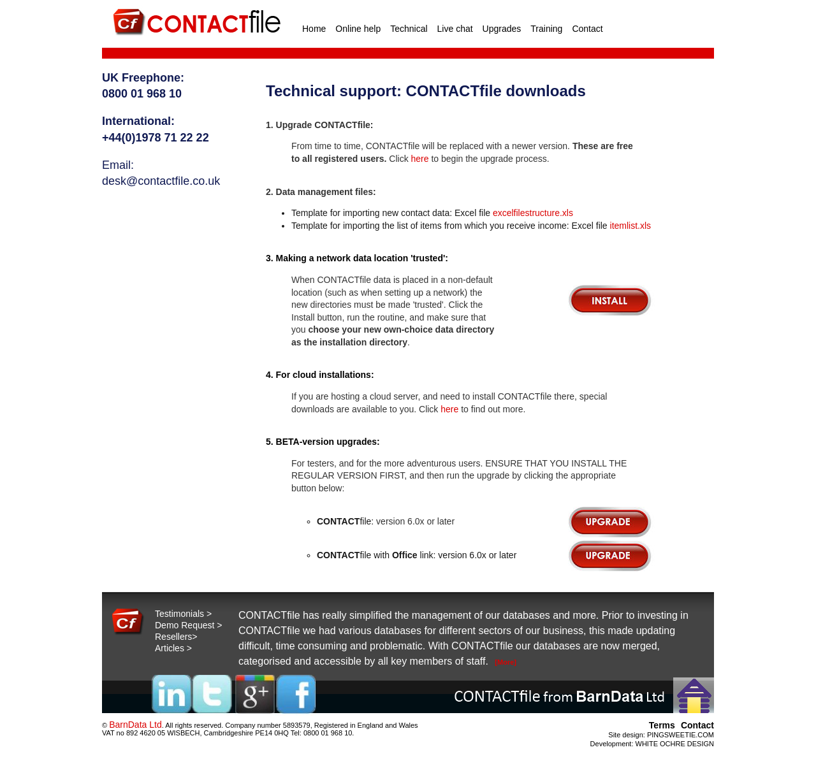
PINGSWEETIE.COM (680, 735)
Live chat (455, 29)
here (420, 159)
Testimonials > (183, 614)
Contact (587, 29)
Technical (408, 29)
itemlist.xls (631, 225)
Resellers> (176, 637)
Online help (358, 29)
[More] (505, 662)
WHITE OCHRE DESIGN (675, 744)
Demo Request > (188, 625)
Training (546, 29)
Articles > (173, 648)
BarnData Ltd (135, 724)
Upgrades (502, 29)
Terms (662, 725)
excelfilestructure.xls (533, 213)
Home (314, 29)
